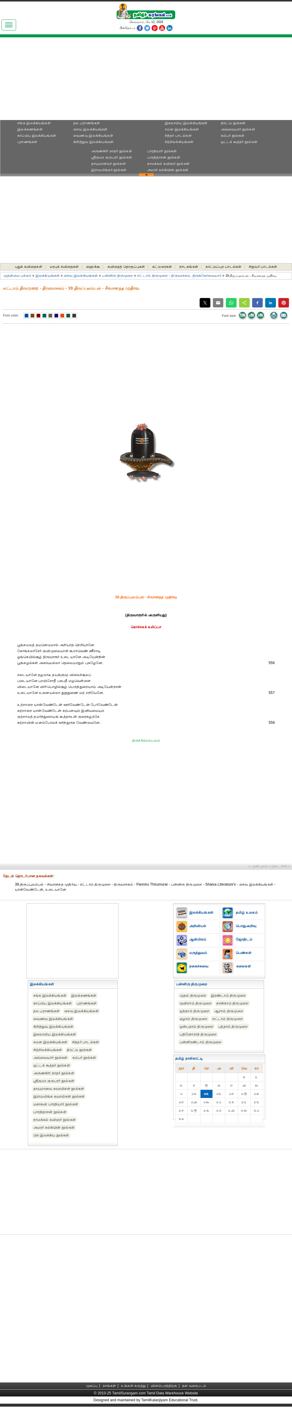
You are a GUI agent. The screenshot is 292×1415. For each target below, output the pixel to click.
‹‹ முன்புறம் (258, 866)
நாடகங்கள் (188, 267)
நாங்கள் (109, 1386)
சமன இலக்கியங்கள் (182, 129)
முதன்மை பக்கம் (17, 276)
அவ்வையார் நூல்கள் (238, 129)
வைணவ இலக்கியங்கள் (93, 135)
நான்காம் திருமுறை (232, 1003)
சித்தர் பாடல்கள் (178, 135)
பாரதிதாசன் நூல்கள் (163, 157)
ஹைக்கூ (93, 267)
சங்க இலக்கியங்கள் (34, 123)
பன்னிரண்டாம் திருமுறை (201, 1042)
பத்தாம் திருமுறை (233, 1026)
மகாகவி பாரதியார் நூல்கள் (55, 1104)
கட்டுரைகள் (162, 267)
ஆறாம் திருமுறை (228, 1011)
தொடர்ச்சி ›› (281, 866)
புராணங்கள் (27, 142)
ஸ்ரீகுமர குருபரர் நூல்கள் (111, 157)
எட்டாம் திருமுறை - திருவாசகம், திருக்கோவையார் (179, 276)
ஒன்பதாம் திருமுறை (196, 1026)
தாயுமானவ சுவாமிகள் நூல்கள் (58, 1089)
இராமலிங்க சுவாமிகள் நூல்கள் (59, 1096)
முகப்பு (92, 1386)
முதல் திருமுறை (193, 995)
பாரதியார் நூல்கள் (162, 151)
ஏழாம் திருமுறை (193, 1019)
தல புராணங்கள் (86, 123)
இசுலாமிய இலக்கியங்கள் (186, 123)
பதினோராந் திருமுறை (198, 1034)
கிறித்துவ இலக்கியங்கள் (93, 142)
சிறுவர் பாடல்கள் (263, 267)
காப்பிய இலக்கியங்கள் (36, 135)
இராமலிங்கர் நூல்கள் (109, 170)
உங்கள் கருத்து (133, 1386)
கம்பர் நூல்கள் (233, 135)
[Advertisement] (146, 80)
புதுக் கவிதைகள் (28, 267)
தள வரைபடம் (194, 1386)
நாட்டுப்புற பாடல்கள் (224, 267)
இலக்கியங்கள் (47, 276)
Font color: (11, 315)
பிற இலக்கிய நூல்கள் (51, 1135)
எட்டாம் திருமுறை (227, 1019)
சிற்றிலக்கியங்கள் (179, 142)
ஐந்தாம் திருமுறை (194, 1011)
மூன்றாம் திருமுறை (196, 1003)
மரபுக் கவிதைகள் (64, 267)
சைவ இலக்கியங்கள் (90, 129)
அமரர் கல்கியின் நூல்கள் (167, 170)
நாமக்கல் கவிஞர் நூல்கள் (168, 164)
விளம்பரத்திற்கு (164, 1386)
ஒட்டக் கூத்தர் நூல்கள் (239, 142)
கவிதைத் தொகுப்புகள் (126, 267)
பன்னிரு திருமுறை (117, 276)
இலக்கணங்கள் (29, 129)
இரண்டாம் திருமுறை (228, 995)
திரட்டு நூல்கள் (233, 123)
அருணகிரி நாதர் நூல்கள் (111, 151)
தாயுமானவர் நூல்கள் (108, 164)
